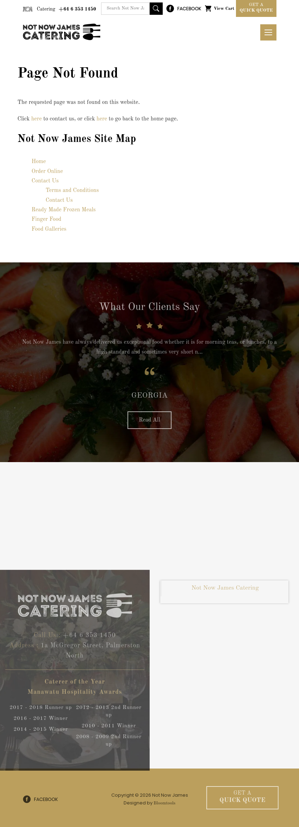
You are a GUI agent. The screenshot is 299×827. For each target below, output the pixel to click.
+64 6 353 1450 (66, 9)
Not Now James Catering (225, 590)
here (36, 119)
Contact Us (45, 181)
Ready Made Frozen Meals (64, 210)
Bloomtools (164, 805)
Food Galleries (49, 229)
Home (39, 161)
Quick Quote (256, 7)
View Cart (224, 8)
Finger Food (47, 219)
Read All (149, 422)
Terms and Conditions (72, 190)
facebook (183, 8)
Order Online (47, 171)
